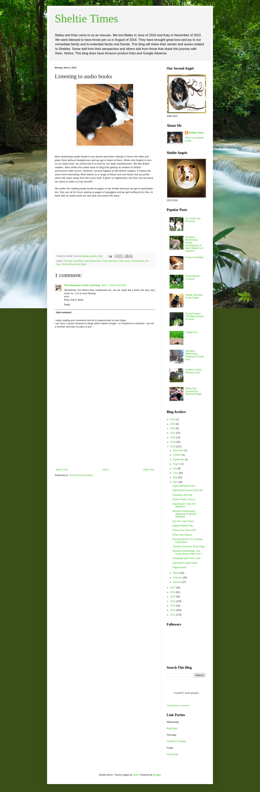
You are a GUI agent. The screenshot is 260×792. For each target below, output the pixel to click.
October (177, 455)
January (177, 582)
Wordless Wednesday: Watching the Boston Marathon (184, 514)
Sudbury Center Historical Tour (193, 371)
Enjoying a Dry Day (182, 495)
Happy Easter (179, 567)
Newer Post (62, 469)
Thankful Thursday (176, 741)
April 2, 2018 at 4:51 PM (113, 285)
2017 (173, 587)
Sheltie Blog (67, 264)
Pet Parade (172, 754)
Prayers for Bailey (194, 257)
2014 (173, 601)
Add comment (63, 312)
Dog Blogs (78, 261)
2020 (173, 437)
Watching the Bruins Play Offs (187, 490)
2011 (173, 614)
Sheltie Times (86, 18)
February (178, 577)
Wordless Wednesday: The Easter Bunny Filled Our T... (188, 552)
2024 (173, 419)
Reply (67, 304)
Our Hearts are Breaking (193, 220)
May (175, 477)
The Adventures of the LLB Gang (82, 285)
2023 (173, 424)
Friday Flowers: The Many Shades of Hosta (194, 316)
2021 (173, 433)
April (175, 482)
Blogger (157, 775)
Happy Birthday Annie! (183, 486)
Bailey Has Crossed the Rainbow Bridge (193, 391)
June (176, 473)
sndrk (136, 775)
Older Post (148, 469)
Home (105, 469)
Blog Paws (172, 728)
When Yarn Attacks (182, 534)
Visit (178, 706)
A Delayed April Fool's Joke (186, 558)
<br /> (66, 224)
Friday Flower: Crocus (183, 499)
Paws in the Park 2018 (184, 530)
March (176, 573)
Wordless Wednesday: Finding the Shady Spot (194, 355)
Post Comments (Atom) (81, 475)
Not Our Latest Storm (183, 521)
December (178, 450)
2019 (173, 442)
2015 (173, 596)
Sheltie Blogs (80, 264)
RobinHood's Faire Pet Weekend (184, 505)
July (175, 468)
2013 (173, 605)
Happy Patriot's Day (182, 525)
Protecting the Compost (192, 277)
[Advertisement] (105, 439)
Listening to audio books (184, 563)
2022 (173, 428)
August (177, 464)
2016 (173, 592)
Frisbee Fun (191, 332)
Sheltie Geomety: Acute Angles (194, 296)
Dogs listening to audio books (116, 261)
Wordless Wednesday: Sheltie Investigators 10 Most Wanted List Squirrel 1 (194, 244)
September (179, 459)
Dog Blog (68, 261)
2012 (173, 610)
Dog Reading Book (93, 261)
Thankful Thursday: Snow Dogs (188, 546)
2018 (173, 446)
